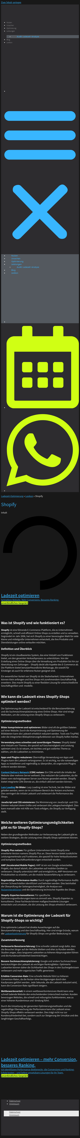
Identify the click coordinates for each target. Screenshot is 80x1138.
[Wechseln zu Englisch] (43, 91)
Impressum (14, 1103)
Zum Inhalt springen (11, 2)
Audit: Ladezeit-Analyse (28, 36)
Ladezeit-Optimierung (12, 496)
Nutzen (9, 22)
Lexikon (9, 42)
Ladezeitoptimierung (15, 933)
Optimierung (11, 28)
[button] (40, 173)
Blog (8, 39)
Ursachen (10, 25)
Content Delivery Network (15, 772)
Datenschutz (14, 1100)
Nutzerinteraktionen (11, 889)
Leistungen (11, 31)
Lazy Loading (8, 787)
